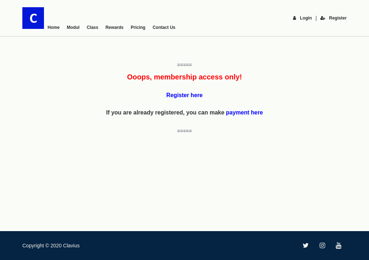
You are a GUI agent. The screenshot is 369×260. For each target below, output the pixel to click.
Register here (184, 95)
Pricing (138, 27)
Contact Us (163, 27)
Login (303, 18)
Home (53, 27)
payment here (244, 112)
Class (92, 27)
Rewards (115, 27)
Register (334, 18)
